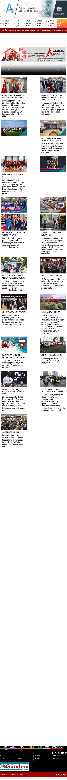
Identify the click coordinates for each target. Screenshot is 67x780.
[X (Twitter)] (55, 752)
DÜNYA (18, 30)
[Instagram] (59, 752)
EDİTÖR (4, 30)
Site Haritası (5, 774)
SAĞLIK (33, 30)
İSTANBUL (57, 30)
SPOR (39, 30)
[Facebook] (52, 752)
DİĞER (64, 30)
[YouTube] (62, 752)
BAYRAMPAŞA (47, 30)
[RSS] (66, 752)
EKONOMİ (25, 30)
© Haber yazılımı (55, 774)
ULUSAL (11, 30)
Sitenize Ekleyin (18, 774)
